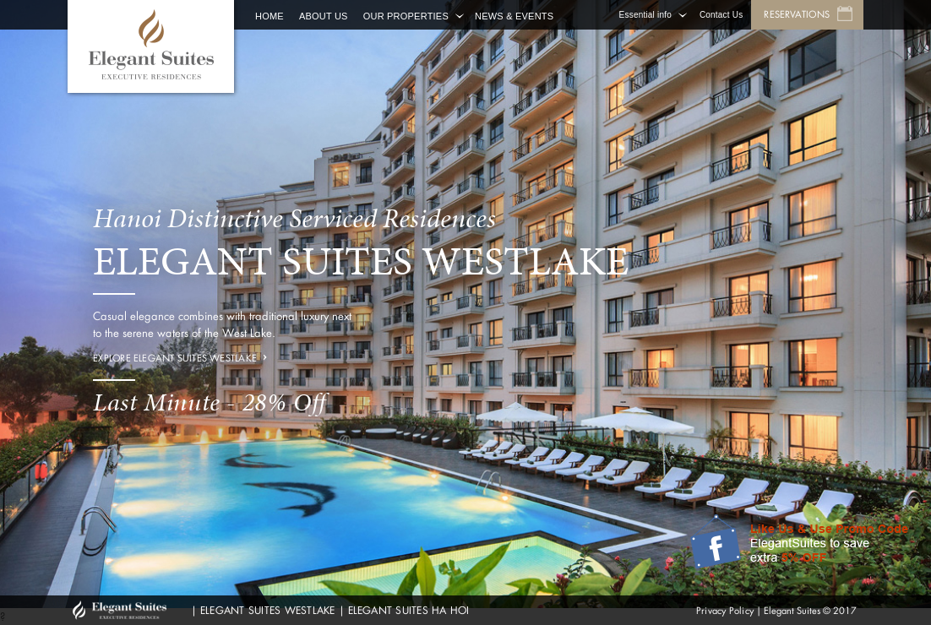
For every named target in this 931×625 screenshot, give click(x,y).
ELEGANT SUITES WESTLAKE (267, 610)
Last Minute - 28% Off (209, 402)
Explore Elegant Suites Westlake (175, 358)
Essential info (645, 14)
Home (269, 16)
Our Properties (406, 16)
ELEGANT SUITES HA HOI (409, 610)
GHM (128, 610)
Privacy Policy (725, 611)
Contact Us (721, 14)
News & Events (514, 16)
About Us (323, 16)
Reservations (797, 14)
